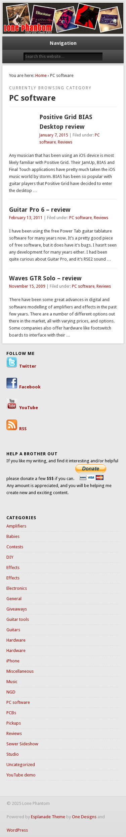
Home (41, 75)
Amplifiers (16, 526)
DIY (9, 557)
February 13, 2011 (26, 217)
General (14, 598)
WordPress (17, 830)
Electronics (16, 588)
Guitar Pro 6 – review (40, 209)
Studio (12, 754)
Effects (12, 567)
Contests (14, 546)
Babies (12, 536)
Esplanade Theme (48, 816)
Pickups (13, 723)
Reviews (65, 142)
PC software (80, 217)
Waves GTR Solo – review (45, 278)
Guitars (13, 629)
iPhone (12, 660)
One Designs (84, 816)
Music (11, 681)
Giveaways (16, 609)
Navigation (63, 43)
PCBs (11, 712)
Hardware (16, 640)
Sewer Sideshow (22, 743)
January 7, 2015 (53, 135)
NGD (10, 691)
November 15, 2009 (27, 286)
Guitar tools (17, 619)
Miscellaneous (20, 671)
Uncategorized (20, 764)
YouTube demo (21, 774)
